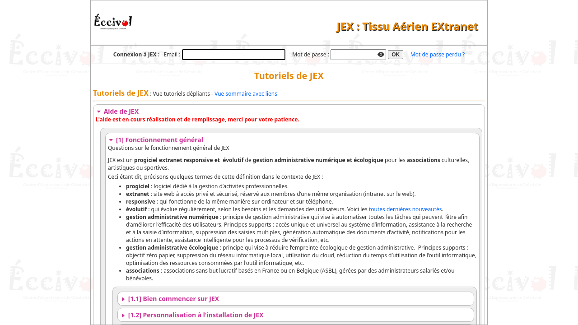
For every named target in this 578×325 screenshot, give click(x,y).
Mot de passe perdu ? (437, 54)
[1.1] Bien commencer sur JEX (169, 298)
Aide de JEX (117, 111)
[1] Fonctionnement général (155, 139)
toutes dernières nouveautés (405, 209)
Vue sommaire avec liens (245, 94)
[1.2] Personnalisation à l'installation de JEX (192, 315)
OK (396, 54)
